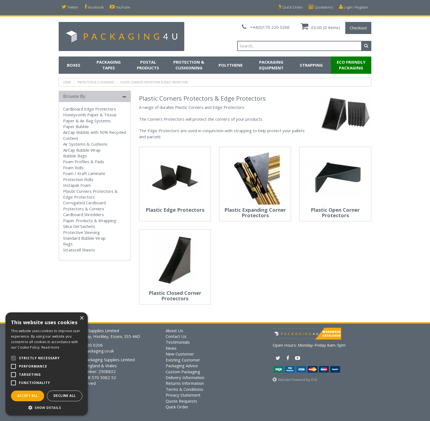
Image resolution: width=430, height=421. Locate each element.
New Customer (180, 354)
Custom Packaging (183, 371)
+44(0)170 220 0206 (266, 27)
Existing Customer (183, 360)
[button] (46, 407)
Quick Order (291, 7)
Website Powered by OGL (298, 379)
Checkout (358, 27)
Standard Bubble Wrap (84, 238)
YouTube (120, 7)
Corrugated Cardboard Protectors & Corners (84, 205)
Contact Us (176, 336)
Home (67, 82)
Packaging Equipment (271, 64)
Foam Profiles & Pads (83, 161)
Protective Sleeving (81, 232)
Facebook (94, 7)
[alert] (46, 364)
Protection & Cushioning (188, 64)
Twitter (70, 7)
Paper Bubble (76, 126)
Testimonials (178, 342)
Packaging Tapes (109, 64)
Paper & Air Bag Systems (87, 120)
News (171, 348)
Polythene (231, 65)
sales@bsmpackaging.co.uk (88, 351)
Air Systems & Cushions (85, 144)
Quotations (321, 7)
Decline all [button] (64, 395)
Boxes (73, 65)
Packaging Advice (182, 365)
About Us (174, 330)
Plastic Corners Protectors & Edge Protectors (154, 82)
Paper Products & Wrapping (89, 220)
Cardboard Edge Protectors (89, 109)
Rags (68, 244)
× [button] (82, 318)
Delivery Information (185, 377)
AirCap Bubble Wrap (82, 150)
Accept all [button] (27, 395)
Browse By (74, 96)
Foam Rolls (73, 167)
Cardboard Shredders (83, 214)
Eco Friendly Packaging (351, 64)
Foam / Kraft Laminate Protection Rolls (84, 176)
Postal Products (148, 64)
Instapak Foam (77, 185)
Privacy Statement (183, 395)
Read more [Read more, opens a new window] (50, 347)
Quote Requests (181, 401)
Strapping (311, 65)
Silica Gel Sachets (79, 226)
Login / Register (353, 7)
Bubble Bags (75, 156)
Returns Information (185, 383)
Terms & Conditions (184, 389)
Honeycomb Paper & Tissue (90, 114)
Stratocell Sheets (79, 250)
